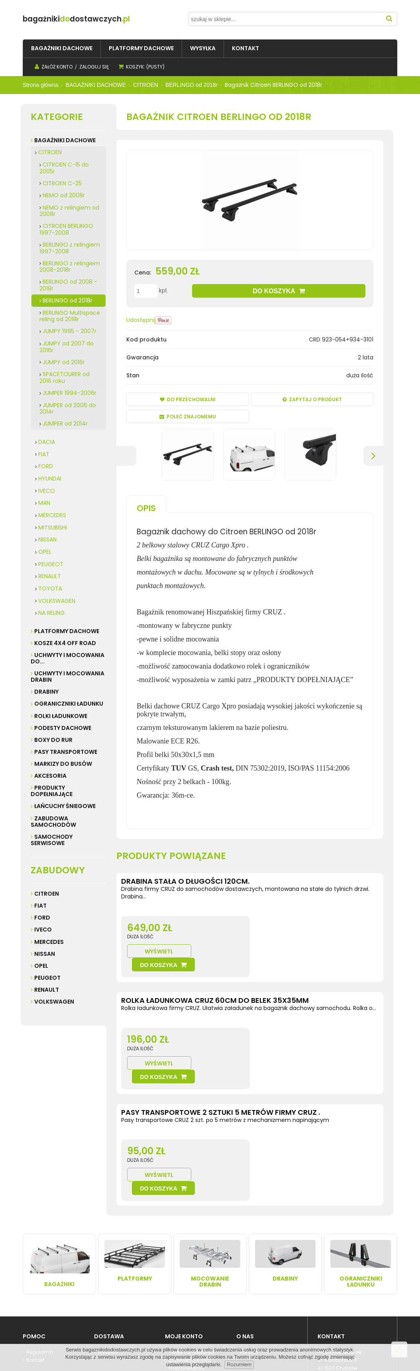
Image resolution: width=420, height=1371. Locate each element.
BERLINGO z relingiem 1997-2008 (69, 248)
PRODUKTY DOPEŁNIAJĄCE (52, 791)
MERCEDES (52, 515)
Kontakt (35, 1280)
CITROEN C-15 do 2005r (64, 168)
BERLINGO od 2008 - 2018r (68, 285)
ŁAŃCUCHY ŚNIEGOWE (65, 806)
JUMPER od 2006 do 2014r (67, 408)
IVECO (46, 491)
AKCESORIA (50, 776)
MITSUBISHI (52, 528)
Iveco (43, 930)
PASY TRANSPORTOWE (65, 752)
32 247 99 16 (341, 1296)
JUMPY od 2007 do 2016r (66, 346)
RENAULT (49, 576)
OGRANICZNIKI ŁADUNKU (68, 704)
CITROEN (50, 152)
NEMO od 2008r (64, 195)
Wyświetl (280, 938)
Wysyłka (107, 1272)
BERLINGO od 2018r (67, 300)
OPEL (44, 552)
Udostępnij (140, 320)
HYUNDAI (49, 478)
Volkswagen (54, 1002)
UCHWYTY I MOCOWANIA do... (67, 658)
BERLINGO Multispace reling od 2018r (69, 316)
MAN (44, 503)
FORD (45, 466)
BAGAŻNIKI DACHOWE (65, 140)
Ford (42, 918)
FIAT (43, 454)
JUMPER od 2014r (65, 424)
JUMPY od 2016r (64, 362)
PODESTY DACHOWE (62, 728)
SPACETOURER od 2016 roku (64, 377)
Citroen (46, 894)
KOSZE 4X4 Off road (65, 643)
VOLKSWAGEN (56, 601)
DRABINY (46, 692)
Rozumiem (239, 1364)
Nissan (44, 954)
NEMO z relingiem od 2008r (69, 211)
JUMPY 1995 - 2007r (69, 331)
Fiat (40, 906)
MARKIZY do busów (63, 764)
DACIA (46, 442)
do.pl (92, 18)
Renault (46, 990)
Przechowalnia (185, 1288)
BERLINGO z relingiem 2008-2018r (69, 266)
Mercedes (49, 942)
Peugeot (47, 978)
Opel (41, 966)
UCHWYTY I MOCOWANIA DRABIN (67, 676)
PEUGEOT (50, 564)
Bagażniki (59, 1185)
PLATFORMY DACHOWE (66, 631)
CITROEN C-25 (62, 183)
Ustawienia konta (189, 1280)
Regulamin (39, 1272)
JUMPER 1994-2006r (69, 393)
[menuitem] (61, 48)
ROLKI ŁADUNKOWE (60, 716)
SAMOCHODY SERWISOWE (52, 840)
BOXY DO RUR (53, 740)
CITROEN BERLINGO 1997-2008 (66, 229)
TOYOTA (50, 588)
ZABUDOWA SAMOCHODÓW (53, 821)
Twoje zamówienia (190, 1272)
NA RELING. (52, 613)
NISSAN (47, 539)
